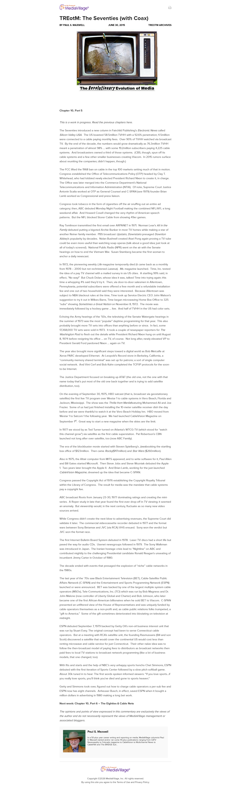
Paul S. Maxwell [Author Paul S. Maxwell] (74, 25)
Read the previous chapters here (112, 122)
